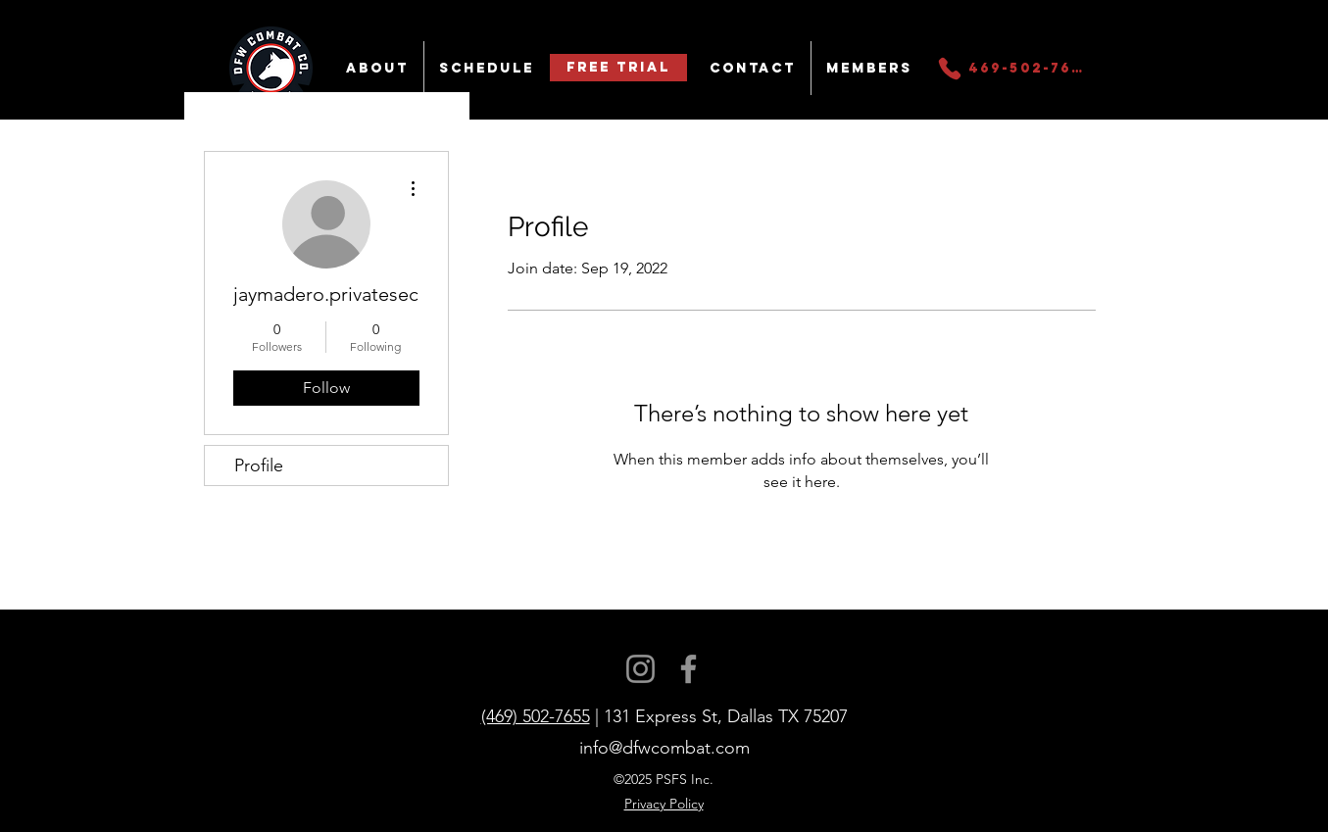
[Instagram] (640, 669)
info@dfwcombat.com (664, 748)
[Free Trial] (618, 67)
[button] (377, 68)
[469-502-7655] (1013, 68)
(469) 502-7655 (535, 716)
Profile (258, 465)
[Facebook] (688, 669)
